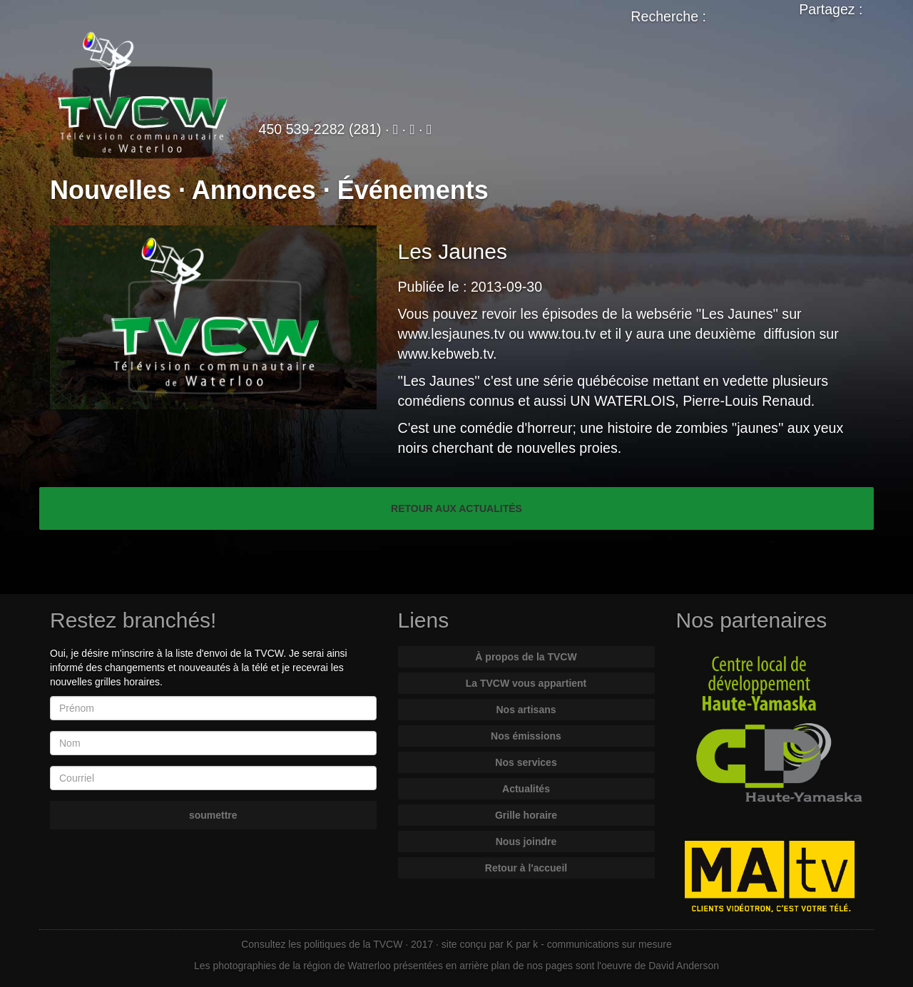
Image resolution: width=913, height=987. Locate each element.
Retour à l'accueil (526, 868)
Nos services (525, 762)
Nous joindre (526, 841)
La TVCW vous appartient (526, 683)
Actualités (526, 788)
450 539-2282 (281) (320, 129)
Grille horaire (526, 815)
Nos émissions (526, 736)
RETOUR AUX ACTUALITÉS (456, 508)
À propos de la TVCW (525, 657)
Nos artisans (526, 709)
